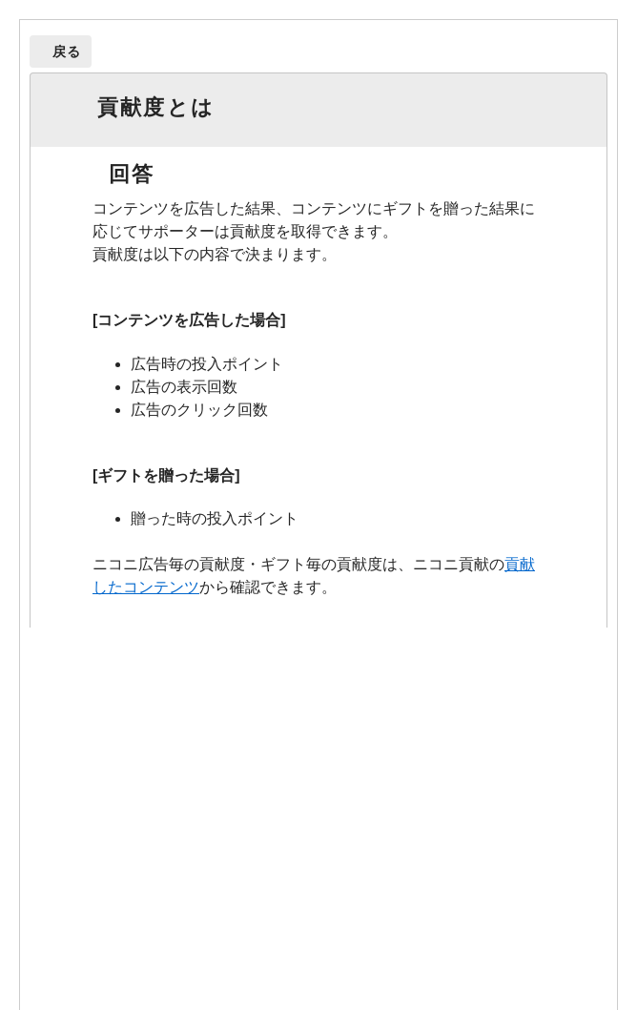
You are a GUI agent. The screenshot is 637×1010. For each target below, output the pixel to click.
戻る (67, 51)
